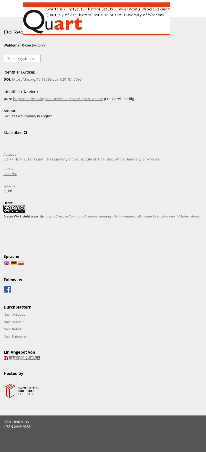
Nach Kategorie (15, 336)
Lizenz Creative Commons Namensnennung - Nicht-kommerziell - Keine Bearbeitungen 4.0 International (123, 216)
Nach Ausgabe (14, 314)
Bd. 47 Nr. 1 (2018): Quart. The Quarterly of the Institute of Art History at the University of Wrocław (81, 159)
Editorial (10, 173)
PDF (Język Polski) (23, 58)
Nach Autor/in (14, 322)
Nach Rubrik (13, 329)
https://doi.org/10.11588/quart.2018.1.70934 (47, 79)
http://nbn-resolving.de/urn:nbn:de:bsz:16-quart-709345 (58, 98)
